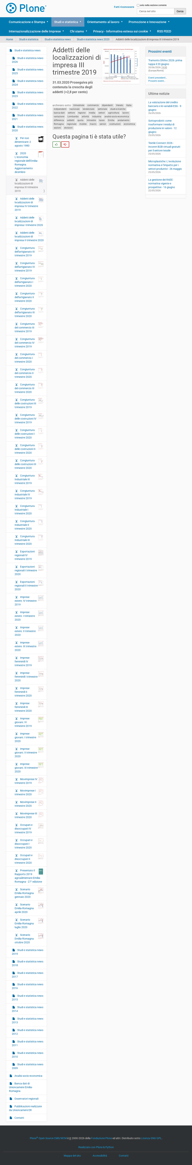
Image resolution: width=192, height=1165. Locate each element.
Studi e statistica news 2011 (27, 1043)
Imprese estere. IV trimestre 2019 (29, 600)
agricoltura (113, 113)
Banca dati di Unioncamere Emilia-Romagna (21, 1087)
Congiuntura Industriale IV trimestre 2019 (29, 494)
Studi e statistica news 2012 (27, 1032)
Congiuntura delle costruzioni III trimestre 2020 (29, 464)
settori (101, 113)
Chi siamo (77, 31)
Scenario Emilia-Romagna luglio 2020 (29, 923)
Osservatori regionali (26, 1098)
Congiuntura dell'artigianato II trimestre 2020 (29, 297)
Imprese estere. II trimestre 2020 (29, 631)
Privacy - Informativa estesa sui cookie (120, 31)
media (92, 113)
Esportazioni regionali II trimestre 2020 (29, 585)
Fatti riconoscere (124, 6)
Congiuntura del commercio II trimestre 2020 (29, 372)
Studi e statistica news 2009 (27, 1066)
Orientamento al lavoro (103, 22)
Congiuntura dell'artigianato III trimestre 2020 (29, 312)
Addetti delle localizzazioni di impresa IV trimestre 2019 (29, 204)
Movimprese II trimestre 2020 (29, 803)
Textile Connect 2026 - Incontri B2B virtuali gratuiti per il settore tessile (164, 146)
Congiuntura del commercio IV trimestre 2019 (29, 342)
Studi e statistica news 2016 (27, 986)
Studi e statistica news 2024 (27, 82)
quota (80, 120)
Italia (128, 105)
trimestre (91, 120)
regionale (71, 124)
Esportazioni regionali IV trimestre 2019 (29, 555)
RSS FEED (164, 31)
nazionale (75, 109)
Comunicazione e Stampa (27, 22)
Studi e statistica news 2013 (27, 1020)
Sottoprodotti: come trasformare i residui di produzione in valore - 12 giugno (162, 126)
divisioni (68, 128)
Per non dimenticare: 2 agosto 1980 (29, 141)
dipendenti (107, 105)
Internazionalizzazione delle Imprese (35, 31)
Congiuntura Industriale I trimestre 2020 (29, 509)
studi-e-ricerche (117, 109)
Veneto (119, 105)
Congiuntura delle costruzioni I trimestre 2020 (29, 433)
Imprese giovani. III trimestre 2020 (29, 767)
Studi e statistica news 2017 (27, 974)
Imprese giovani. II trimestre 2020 (29, 752)
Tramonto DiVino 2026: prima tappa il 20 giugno (165, 62)
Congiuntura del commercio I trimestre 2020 (29, 357)
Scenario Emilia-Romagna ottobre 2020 (29, 938)
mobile (83, 124)
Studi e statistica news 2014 (27, 1009)
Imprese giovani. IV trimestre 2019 (29, 722)
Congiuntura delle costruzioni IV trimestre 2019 (29, 418)
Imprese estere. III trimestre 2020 (29, 646)
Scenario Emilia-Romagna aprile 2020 (29, 908)
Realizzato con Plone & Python (96, 1147)
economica (129, 124)
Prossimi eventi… (156, 81)
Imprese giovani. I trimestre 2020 (29, 737)
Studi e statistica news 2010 (27, 1054)
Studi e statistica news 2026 (27, 60)
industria (96, 116)
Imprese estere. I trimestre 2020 (29, 615)
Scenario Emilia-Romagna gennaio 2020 (29, 892)
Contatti (19, 1117)
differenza (59, 120)
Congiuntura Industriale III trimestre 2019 (29, 479)
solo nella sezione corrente (153, 5)
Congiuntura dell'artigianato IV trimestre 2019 (29, 266)
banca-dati (59, 113)
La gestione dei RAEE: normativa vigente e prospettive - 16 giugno (161, 183)
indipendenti (60, 109)
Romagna (59, 124)
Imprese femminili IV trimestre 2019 (29, 661)
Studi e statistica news (58, 39)
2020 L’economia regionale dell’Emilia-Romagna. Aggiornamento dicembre (29, 162)
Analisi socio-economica (28, 1075)
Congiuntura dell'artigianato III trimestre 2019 (29, 251)
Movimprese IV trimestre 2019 (29, 780)
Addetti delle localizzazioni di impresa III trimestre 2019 (29, 185)
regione (82, 113)
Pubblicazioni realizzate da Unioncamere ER (25, 1108)
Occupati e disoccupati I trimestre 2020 (29, 843)
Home (9, 39)
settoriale (102, 109)
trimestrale (78, 105)
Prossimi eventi (160, 51)
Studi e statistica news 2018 (27, 963)
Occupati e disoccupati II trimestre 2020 (29, 858)
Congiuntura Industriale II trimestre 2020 (29, 524)
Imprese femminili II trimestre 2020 (29, 691)
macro (93, 124)
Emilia (111, 120)
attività (85, 116)
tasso (102, 120)
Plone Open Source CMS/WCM (48, 1138)
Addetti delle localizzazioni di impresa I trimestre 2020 (29, 221)
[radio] (56, 144)
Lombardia (73, 116)
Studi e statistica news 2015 (27, 997)
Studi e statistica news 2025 (27, 71)
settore (71, 113)
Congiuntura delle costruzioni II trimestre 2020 (29, 448)
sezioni (57, 128)
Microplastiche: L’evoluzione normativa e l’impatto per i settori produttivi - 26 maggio (165, 165)
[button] (48, 22)
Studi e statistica (66, 22)
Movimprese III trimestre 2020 (29, 815)
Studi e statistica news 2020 (93, 39)
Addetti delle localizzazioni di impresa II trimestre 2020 (29, 236)
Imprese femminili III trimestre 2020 (29, 706)
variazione (59, 116)
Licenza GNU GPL (151, 1138)
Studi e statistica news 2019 (27, 952)
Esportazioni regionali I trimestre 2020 (29, 570)
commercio (93, 105)
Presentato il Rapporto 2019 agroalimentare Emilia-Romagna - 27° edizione (29, 876)
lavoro (125, 113)
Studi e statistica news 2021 (27, 117)
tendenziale (88, 109)
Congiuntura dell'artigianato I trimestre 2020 (29, 281)
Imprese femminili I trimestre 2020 (29, 676)
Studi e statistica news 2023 (27, 94)
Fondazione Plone (101, 1138)
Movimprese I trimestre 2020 (29, 792)
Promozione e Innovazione (147, 22)
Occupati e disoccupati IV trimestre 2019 (29, 828)
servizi (103, 124)
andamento (123, 120)
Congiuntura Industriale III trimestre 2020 (29, 539)
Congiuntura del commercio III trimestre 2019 (29, 327)
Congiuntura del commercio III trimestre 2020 (29, 388)
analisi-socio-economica (116, 116)
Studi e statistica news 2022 (27, 105)
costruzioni (115, 124)
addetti (70, 120)
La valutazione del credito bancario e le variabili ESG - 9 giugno (164, 106)
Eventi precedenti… (157, 77)
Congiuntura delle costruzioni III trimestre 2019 (29, 403)
